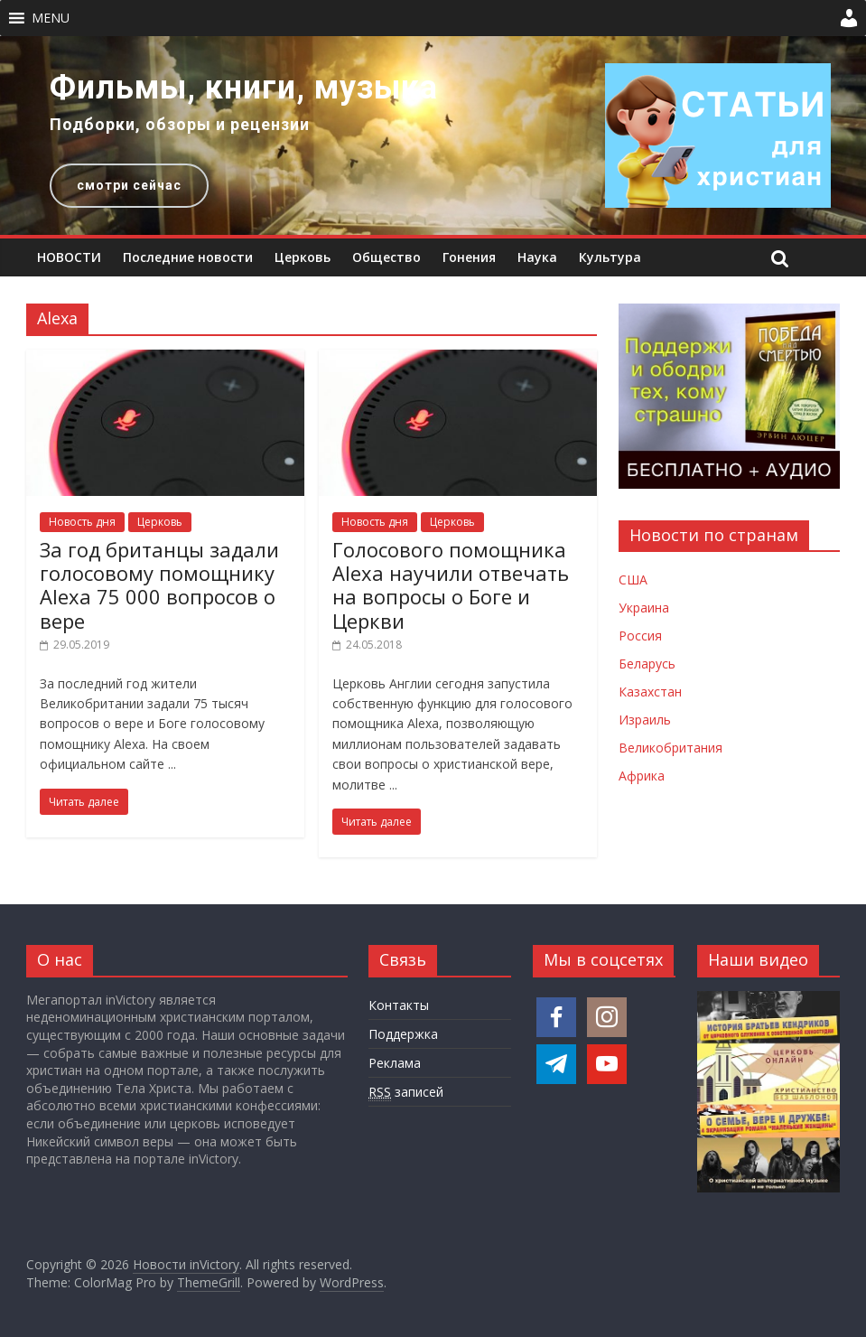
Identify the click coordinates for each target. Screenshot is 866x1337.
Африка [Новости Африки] (642, 775)
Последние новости (188, 257)
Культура (610, 257)
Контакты (398, 1005)
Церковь (303, 257)
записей (405, 1092)
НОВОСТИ (69, 257)
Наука (537, 257)
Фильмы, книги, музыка (244, 88)
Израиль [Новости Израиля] (645, 719)
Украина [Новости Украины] (644, 607)
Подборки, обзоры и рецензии (180, 124)
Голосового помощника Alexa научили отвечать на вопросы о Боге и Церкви (450, 585)
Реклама (394, 1062)
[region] (433, 135)
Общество (386, 257)
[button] (51, 18)
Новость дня (82, 521)
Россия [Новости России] (640, 635)
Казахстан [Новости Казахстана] (650, 691)
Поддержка (403, 1033)
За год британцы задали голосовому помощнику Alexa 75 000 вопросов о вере (159, 585)
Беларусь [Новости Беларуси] (647, 663)
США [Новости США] (633, 579)
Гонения (469, 257)
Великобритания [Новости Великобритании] (670, 747)
